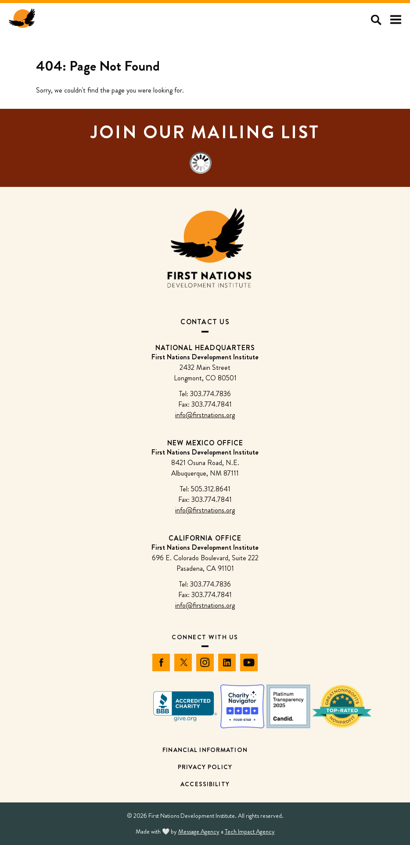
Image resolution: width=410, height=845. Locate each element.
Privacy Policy (205, 767)
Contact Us (205, 322)
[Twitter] (183, 662)
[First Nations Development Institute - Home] (22, 19)
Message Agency (198, 831)
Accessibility (205, 784)
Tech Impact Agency (250, 831)
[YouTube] (249, 662)
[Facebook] (161, 662)
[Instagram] (205, 662)
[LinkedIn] (227, 662)
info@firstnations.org (205, 415)
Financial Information (205, 749)
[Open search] (376, 19)
